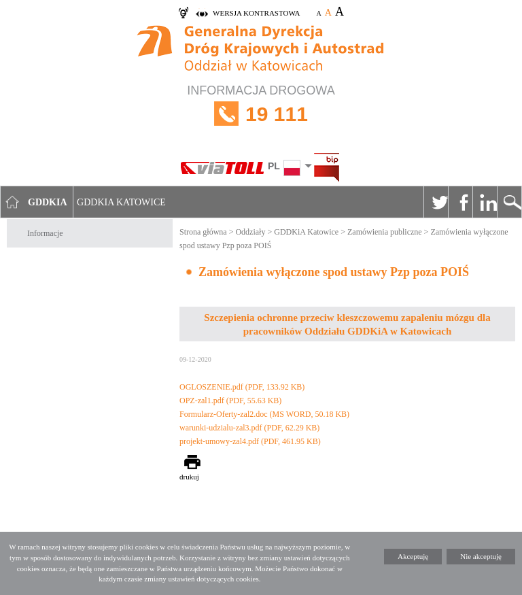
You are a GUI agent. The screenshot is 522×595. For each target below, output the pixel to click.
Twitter (435, 202)
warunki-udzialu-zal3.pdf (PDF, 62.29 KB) (249, 427)
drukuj (189, 477)
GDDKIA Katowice (121, 202)
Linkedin (484, 202)
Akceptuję (413, 556)
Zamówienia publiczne (384, 232)
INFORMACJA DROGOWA (261, 114)
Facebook (460, 202)
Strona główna (203, 232)
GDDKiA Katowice (306, 232)
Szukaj (509, 202)
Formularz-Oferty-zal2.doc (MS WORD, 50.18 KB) (264, 414)
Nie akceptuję (481, 556)
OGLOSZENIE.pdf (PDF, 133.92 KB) (241, 387)
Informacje (45, 233)
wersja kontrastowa (256, 13)
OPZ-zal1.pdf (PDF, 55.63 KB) (230, 400)
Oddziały (250, 232)
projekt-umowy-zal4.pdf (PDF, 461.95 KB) (250, 441)
